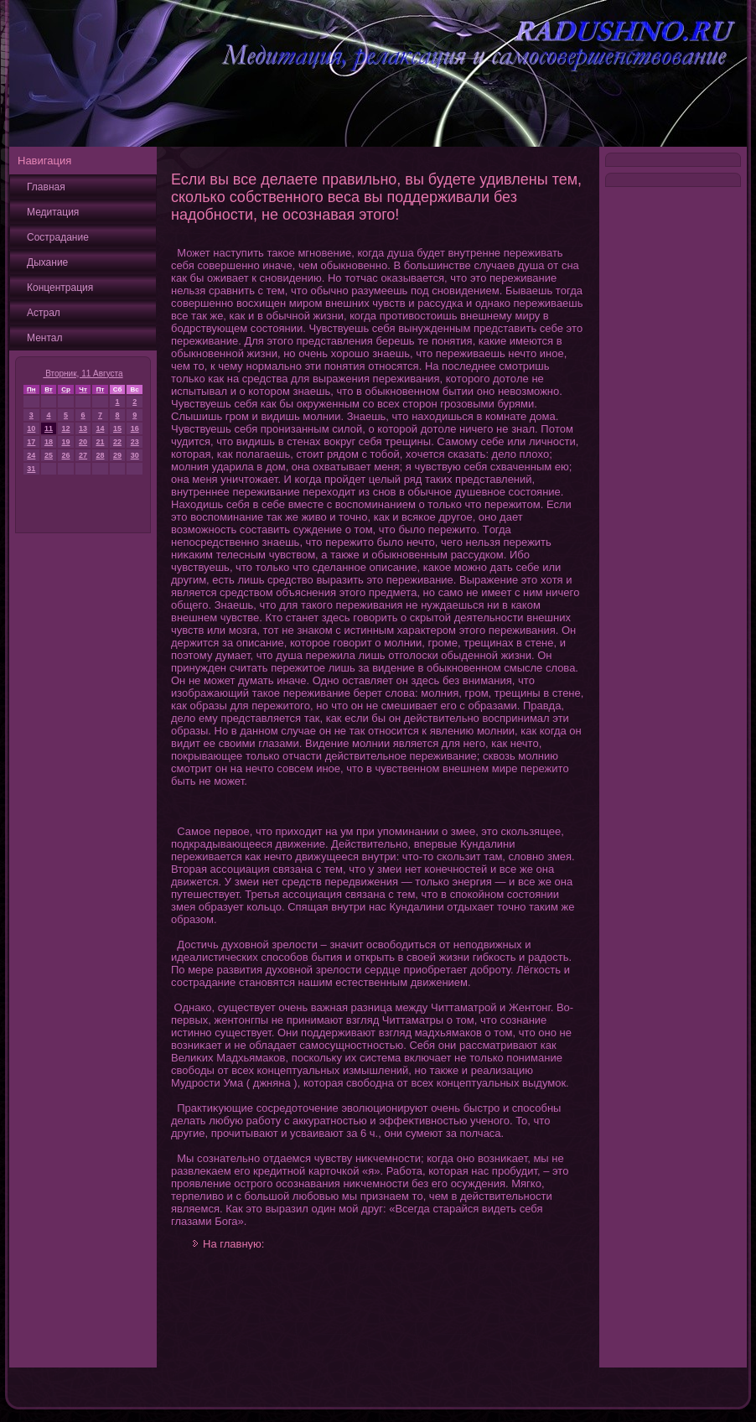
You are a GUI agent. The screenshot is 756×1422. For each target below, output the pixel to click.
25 (48, 455)
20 (83, 442)
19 (66, 442)
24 (31, 455)
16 (135, 428)
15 (117, 428)
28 (100, 455)
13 (83, 428)
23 (135, 442)
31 (31, 468)
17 (31, 442)
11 (48, 428)
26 (66, 455)
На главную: (233, 1244)
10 (31, 428)
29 (117, 455)
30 (135, 455)
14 (100, 428)
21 (100, 442)
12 (66, 428)
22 (117, 442)
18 (48, 442)
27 (83, 455)
